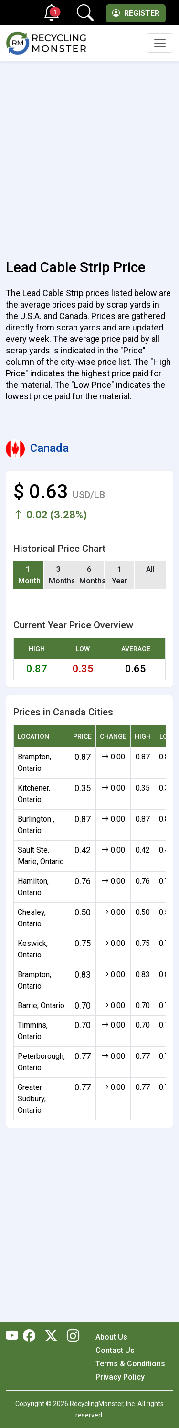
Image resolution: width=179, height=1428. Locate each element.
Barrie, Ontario (41, 1005)
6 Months (92, 575)
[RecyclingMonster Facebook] (31, 1336)
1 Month (29, 575)
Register (135, 13)
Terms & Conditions (130, 1363)
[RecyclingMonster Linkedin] (70, 1336)
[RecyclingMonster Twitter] (51, 1336)
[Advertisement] (89, 154)
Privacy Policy (120, 1377)
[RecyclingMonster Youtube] (14, 1336)
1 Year (119, 575)
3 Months (61, 575)
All (150, 569)
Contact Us (115, 1350)
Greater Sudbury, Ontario (32, 1099)
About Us (111, 1336)
